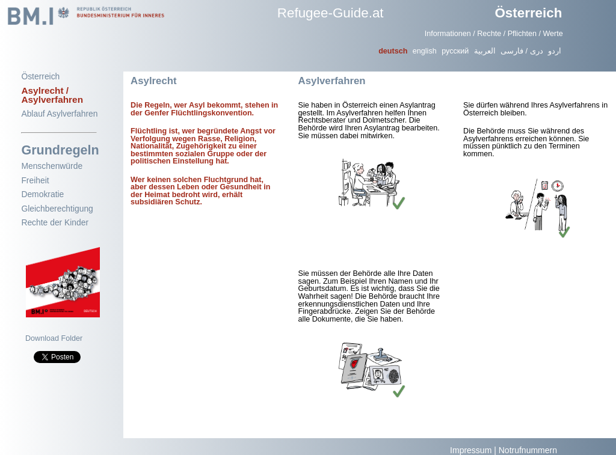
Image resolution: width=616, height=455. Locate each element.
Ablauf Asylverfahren (59, 113)
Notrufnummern (528, 450)
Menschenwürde (51, 166)
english (425, 51)
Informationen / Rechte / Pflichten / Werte (494, 33)
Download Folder (53, 338)
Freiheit (35, 180)
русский (455, 51)
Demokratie (42, 194)
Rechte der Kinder (54, 222)
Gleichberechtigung (57, 208)
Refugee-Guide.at (330, 12)
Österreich (528, 12)
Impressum (470, 450)
